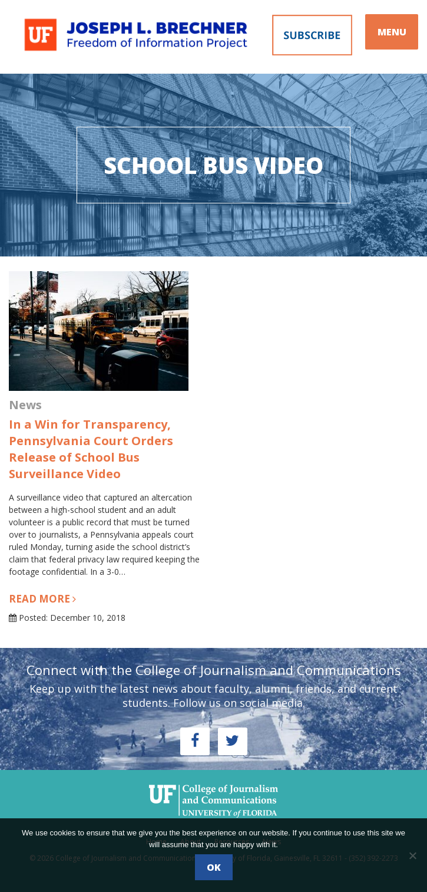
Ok (214, 867)
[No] (412, 855)
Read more (42, 598)
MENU (392, 31)
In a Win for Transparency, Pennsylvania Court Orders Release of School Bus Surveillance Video (91, 449)
